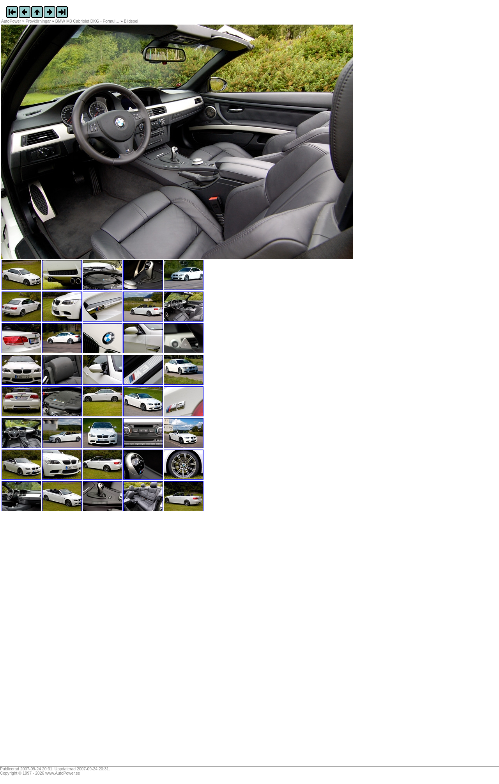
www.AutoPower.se (62, 773)
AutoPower (11, 21)
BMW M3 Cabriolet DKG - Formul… (87, 21)
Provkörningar (38, 21)
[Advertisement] (50, 641)
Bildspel (131, 21)
